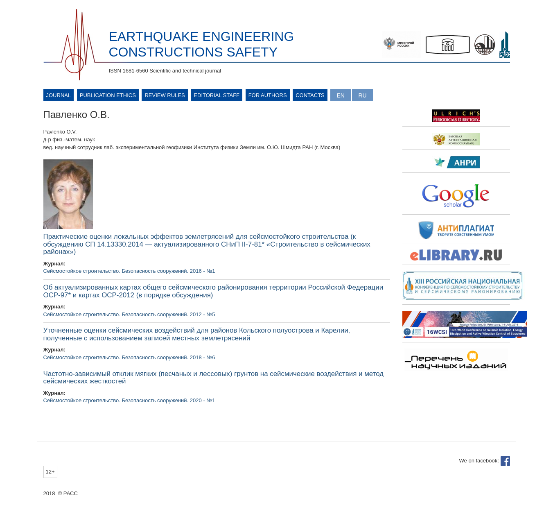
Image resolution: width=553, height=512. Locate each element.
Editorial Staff (216, 95)
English (340, 95)
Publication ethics (108, 95)
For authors (267, 95)
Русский (362, 95)
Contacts (310, 95)
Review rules (164, 95)
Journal (58, 95)
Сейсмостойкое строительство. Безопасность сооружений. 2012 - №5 (129, 314)
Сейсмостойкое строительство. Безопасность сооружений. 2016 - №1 (129, 271)
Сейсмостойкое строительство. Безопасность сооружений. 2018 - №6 (129, 357)
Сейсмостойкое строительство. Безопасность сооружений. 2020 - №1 (129, 400)
